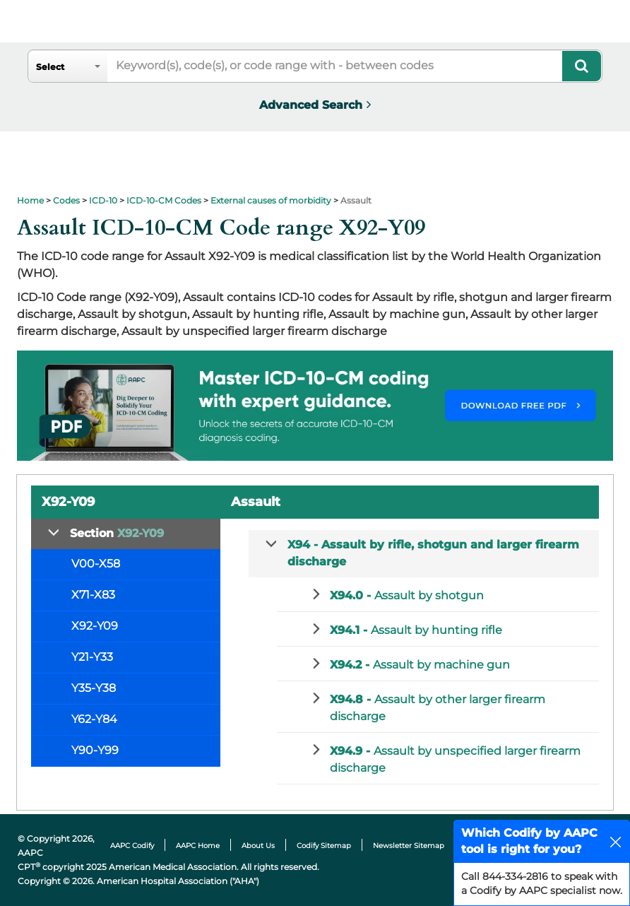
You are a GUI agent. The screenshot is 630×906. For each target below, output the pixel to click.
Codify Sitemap (324, 845)
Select (50, 66)
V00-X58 (95, 563)
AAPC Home (198, 845)
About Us (258, 845)
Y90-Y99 (95, 750)
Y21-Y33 (92, 657)
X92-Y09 (94, 626)
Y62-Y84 (94, 719)
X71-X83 (93, 594)
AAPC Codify (132, 845)
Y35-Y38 (93, 688)
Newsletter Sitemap (408, 845)
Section (117, 533)
